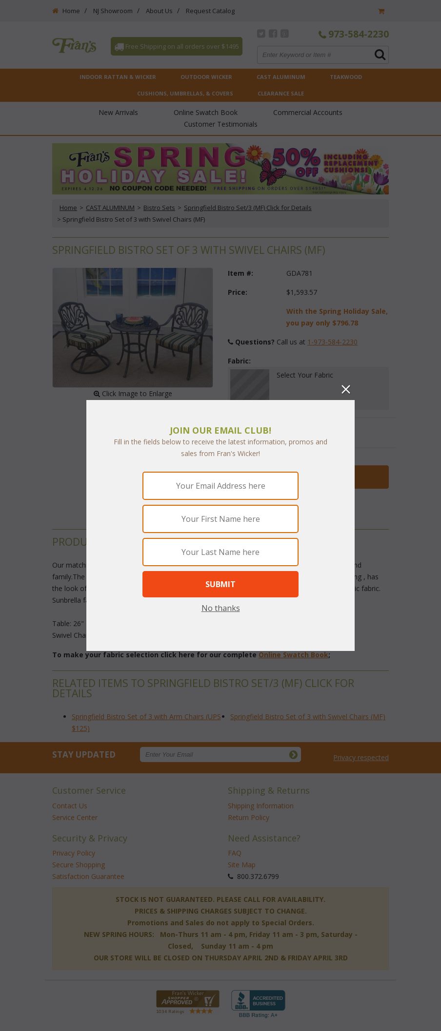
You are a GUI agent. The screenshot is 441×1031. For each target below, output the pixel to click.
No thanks (220, 608)
